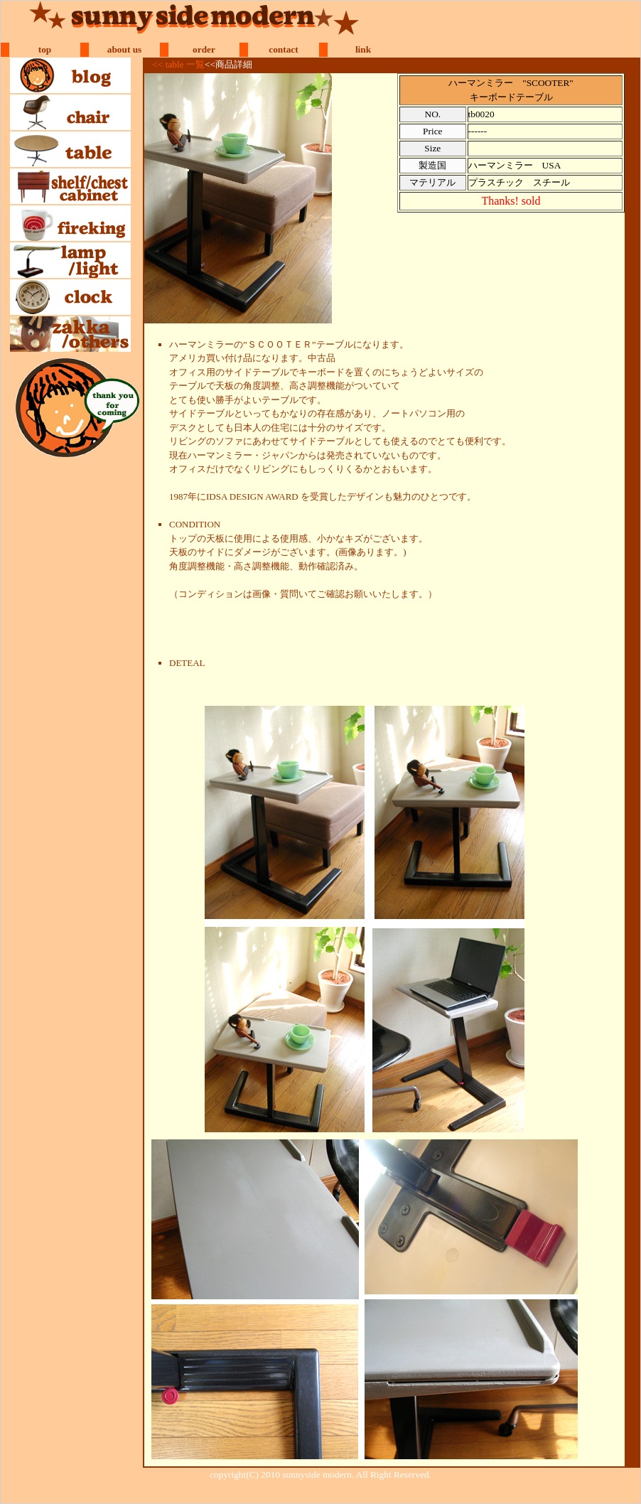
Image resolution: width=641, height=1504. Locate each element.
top (45, 49)
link (363, 49)
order (204, 49)
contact (283, 49)
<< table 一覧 (178, 64)
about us (124, 49)
